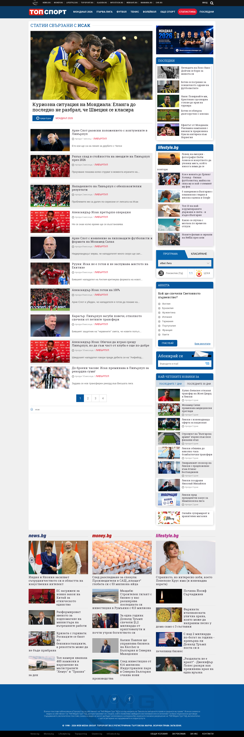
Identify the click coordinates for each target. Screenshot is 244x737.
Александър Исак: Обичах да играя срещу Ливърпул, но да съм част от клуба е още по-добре (110, 343)
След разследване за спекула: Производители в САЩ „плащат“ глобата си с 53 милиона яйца (116, 580)
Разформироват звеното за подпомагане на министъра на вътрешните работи (71, 618)
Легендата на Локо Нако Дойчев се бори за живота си (195, 70)
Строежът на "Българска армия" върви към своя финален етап (196, 436)
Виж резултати (202, 343)
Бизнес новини (58, 2)
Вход (205, 3)
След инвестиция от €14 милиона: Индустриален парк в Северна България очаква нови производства (121, 669)
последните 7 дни (170, 384)
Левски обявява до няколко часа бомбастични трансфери (197, 451)
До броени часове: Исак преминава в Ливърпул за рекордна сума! (110, 369)
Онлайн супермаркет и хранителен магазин (195, 515)
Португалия (167, 325)
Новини (47, 2)
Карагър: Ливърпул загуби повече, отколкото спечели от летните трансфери (107, 317)
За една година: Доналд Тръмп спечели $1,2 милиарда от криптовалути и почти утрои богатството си (118, 624)
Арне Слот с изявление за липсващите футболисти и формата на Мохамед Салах (112, 239)
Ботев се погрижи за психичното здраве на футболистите (195, 85)
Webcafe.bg (132, 2)
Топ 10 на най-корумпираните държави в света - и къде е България (194, 210)
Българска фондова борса (116, 2)
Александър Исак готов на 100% (96, 290)
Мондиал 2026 (64, 118)
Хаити (163, 334)
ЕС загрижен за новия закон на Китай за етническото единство (68, 597)
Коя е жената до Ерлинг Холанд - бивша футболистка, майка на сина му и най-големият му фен (197, 180)
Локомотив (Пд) (170, 273)
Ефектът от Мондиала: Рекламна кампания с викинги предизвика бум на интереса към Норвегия (194, 131)
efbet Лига (166, 263)
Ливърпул (100, 138)
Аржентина (166, 312)
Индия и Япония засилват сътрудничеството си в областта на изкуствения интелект (56, 580)
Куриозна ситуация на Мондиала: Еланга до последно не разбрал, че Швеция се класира (84, 107)
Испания (165, 316)
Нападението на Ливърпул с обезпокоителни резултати (107, 187)
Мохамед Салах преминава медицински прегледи (197, 408)
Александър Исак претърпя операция (101, 212)
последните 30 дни (199, 384)
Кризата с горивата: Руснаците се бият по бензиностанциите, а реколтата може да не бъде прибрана (58, 641)
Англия (164, 303)
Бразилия (165, 308)
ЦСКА (202, 273)
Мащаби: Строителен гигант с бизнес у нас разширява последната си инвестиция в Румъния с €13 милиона (122, 599)
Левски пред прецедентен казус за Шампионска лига (195, 497)
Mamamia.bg (147, 2)
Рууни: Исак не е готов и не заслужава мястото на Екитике (110, 265)
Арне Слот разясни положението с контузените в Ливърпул (109, 132)
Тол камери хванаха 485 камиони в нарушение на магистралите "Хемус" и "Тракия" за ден (58, 666)
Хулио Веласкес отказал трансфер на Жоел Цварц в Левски (197, 393)
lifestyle (168, 147)
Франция (165, 330)
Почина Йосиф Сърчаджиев (195, 592)
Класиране (199, 253)
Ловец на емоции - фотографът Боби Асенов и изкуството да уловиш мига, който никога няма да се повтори (184, 161)
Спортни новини (87, 2)
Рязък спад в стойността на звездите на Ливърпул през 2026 (111, 158)
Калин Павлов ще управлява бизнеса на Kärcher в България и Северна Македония (135, 646)
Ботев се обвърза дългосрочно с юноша (195, 112)
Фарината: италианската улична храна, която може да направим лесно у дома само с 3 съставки (184, 617)
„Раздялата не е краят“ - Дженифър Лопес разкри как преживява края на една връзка (199, 665)
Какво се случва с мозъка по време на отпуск (194, 223)
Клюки (72, 2)
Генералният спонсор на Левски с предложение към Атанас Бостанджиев (196, 467)
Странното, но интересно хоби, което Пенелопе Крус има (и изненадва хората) (184, 580)
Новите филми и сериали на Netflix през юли (197, 236)
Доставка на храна (102, 2)
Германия (165, 321)
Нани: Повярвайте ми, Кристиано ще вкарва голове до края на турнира (194, 101)
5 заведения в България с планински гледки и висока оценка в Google (197, 194)
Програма (170, 253)
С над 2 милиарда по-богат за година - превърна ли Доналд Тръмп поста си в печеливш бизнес (185, 642)
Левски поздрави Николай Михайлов (194, 482)
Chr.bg (159, 2)
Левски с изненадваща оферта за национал (196, 421)
